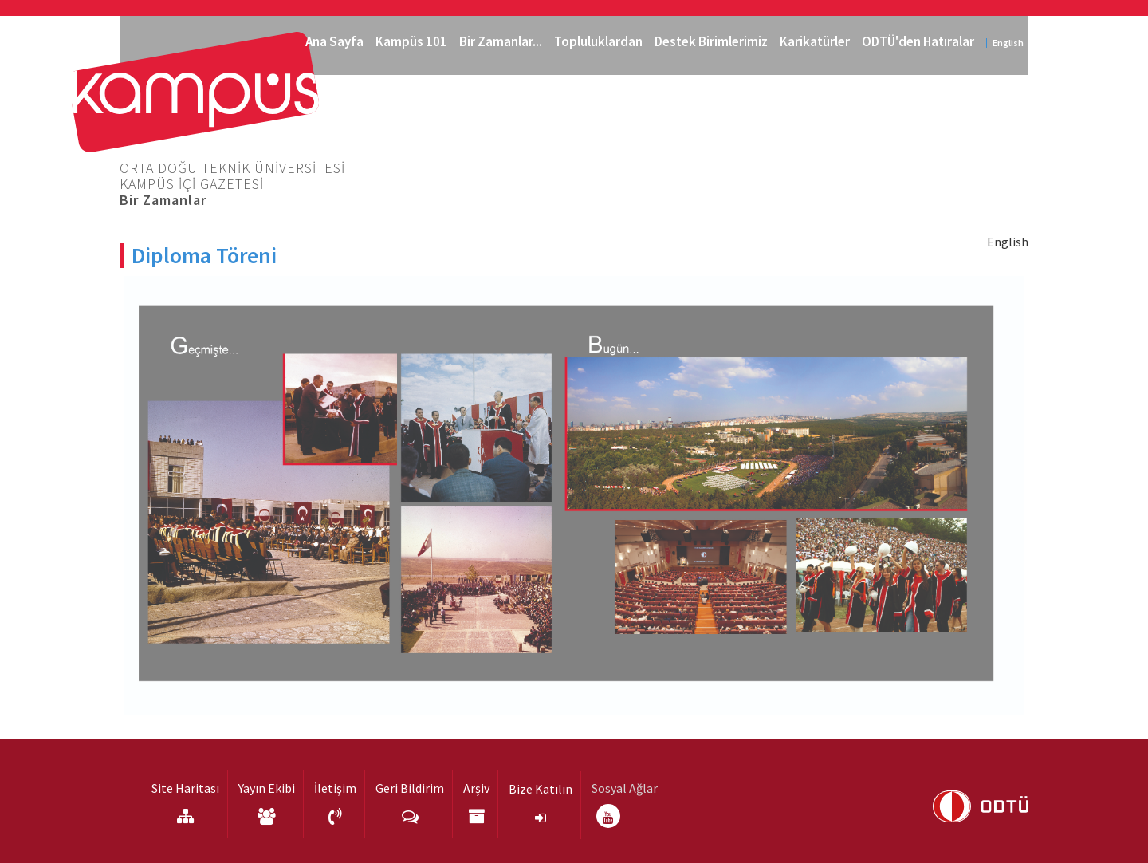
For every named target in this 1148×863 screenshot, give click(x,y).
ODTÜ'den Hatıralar (918, 41)
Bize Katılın (540, 789)
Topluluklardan (598, 41)
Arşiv (476, 788)
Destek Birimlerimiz (711, 41)
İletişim (335, 788)
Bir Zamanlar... (500, 41)
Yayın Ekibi (266, 788)
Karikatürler (815, 41)
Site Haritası (185, 788)
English (1008, 43)
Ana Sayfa (334, 41)
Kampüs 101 (411, 41)
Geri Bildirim (409, 788)
